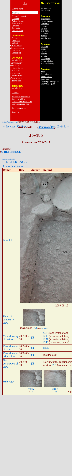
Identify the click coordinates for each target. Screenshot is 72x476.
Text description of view (10, 363)
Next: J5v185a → (60, 126)
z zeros (44, 36)
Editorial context (19, 16)
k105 (46, 347)
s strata (44, 56)
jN (32, 337)
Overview (16, 40)
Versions (15, 26)
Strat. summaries (19, 108)
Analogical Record (13, 166)
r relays (44, 54)
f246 (45, 342)
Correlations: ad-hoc (20, 104)
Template (8, 240)
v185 (31, 388)
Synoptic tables (18, 99)
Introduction (17, 60)
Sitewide (15, 112)
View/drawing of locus (10, 348)
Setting (15, 43)
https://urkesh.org (9, 122)
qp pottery (45, 33)
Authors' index (18, 21)
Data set (15, 92)
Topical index (17, 30)
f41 (45, 332)
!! (70, 305)
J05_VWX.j (44, 328)
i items (44, 26)
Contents (15, 18)
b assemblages (47, 21)
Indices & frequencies (21, 97)
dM (35, 328)
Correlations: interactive (22, 101)
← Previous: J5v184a (14, 126)
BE (18, 68)
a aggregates (46, 19)
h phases (44, 46)
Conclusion (16, 53)
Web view (8, 381)
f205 (45, 336)
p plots (44, 51)
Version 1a (46, 127)
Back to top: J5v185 (8, 159)
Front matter (17, 23)
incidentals (45, 10)
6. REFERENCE (11, 151)
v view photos (47, 61)
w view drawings (48, 63)
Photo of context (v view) (8, 319)
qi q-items (45, 31)
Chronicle (16, 50)
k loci (43, 49)
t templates (45, 58)
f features (45, 24)
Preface (15, 38)
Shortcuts (16, 28)
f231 (45, 339)
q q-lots (44, 28)
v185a (55, 388)
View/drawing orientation (10, 355)
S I (17, 48)
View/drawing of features (10, 338)
